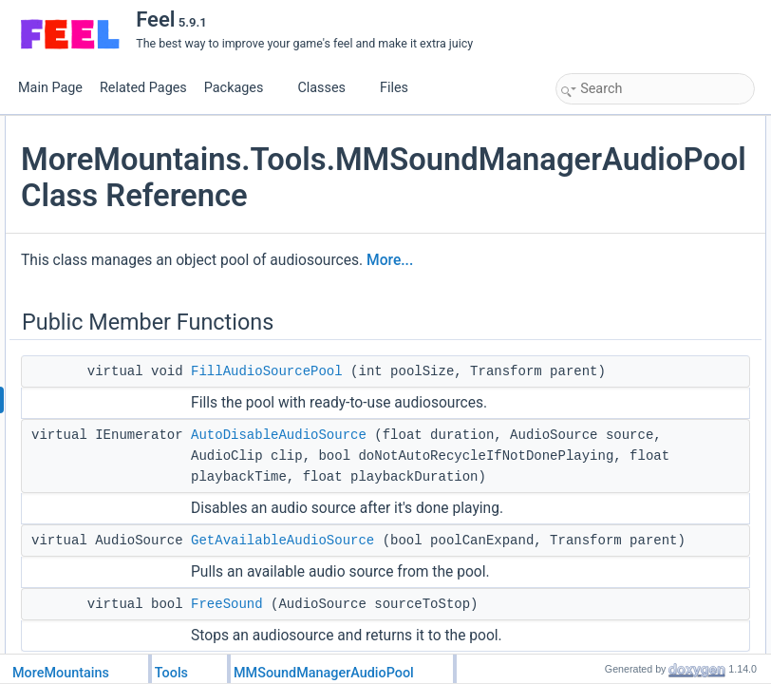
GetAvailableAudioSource (641, 189)
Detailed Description (612, 314)
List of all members (609, 502)
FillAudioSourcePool (493, 469)
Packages (241, 88)
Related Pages (143, 88)
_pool (590, 293)
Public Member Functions (625, 126)
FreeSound (604, 210)
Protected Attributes (611, 272)
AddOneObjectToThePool (640, 251)
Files (401, 88)
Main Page (50, 88)
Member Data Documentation (635, 460)
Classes (328, 88)
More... (367, 358)
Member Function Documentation (645, 335)
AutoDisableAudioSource (504, 574)
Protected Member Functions (634, 231)
